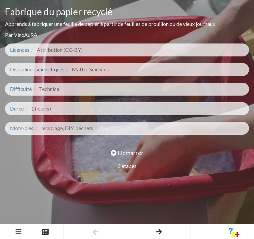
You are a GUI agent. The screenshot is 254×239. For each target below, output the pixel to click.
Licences (19, 49)
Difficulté (21, 89)
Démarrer (127, 152)
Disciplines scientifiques (37, 69)
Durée (17, 108)
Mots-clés (21, 128)
